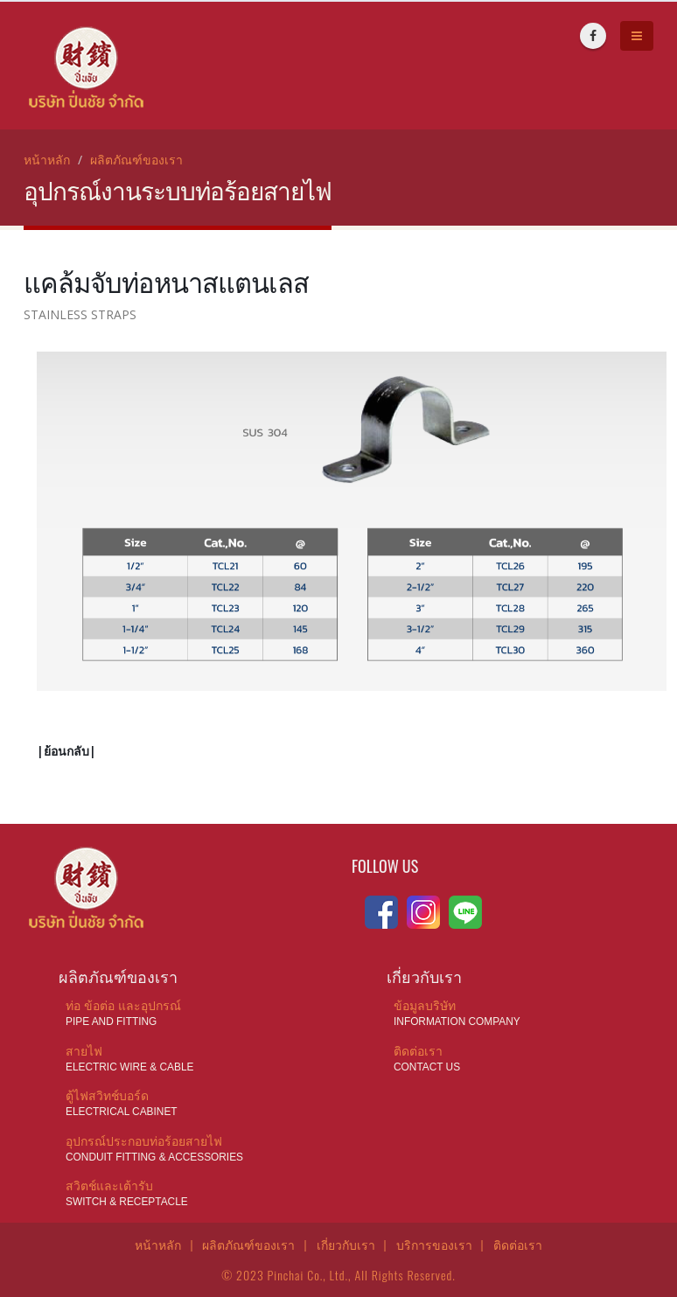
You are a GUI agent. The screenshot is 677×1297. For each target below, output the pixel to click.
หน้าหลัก (47, 159)
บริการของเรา (434, 1244)
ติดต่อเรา (517, 1244)
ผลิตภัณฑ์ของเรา (136, 159)
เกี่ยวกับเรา (346, 1244)
